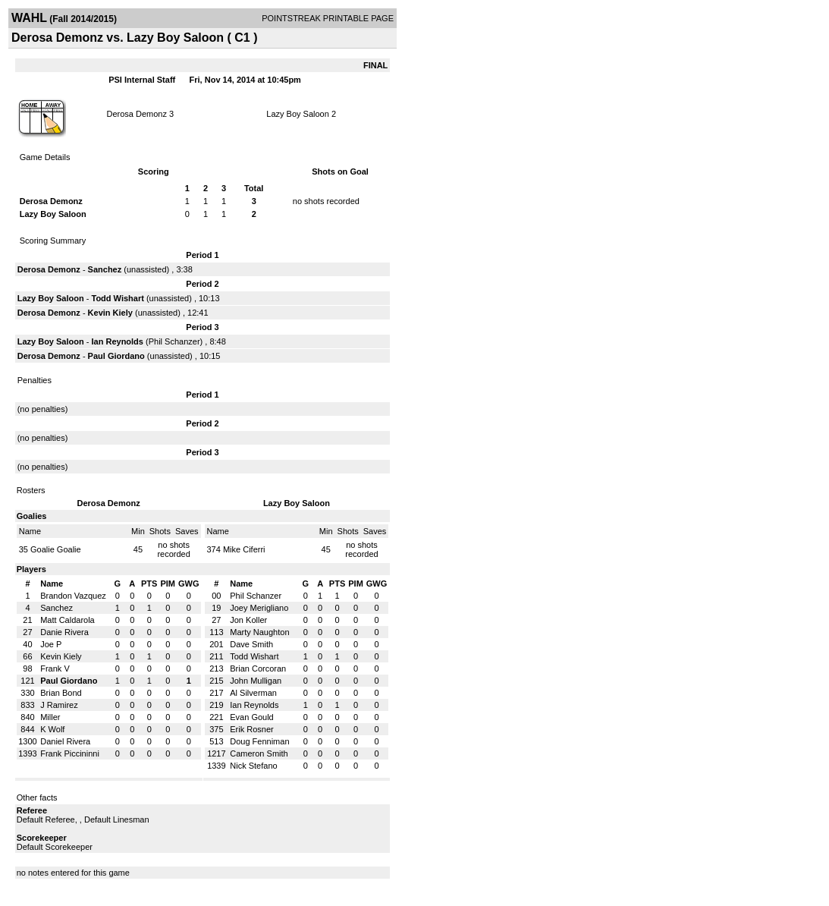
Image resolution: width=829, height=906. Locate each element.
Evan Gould (251, 717)
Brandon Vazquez (73, 595)
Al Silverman (253, 692)
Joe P (50, 644)
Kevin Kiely (110, 312)
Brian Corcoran (258, 668)
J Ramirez (59, 704)
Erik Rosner (251, 729)
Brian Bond (60, 692)
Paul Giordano (116, 355)
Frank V (55, 668)
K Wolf (52, 729)
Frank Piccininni (69, 753)
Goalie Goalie (55, 549)
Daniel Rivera (65, 741)
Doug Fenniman (259, 741)
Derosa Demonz (137, 113)
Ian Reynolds (117, 341)
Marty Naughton (259, 632)
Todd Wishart (118, 298)
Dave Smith (251, 644)
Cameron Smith (258, 753)
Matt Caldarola (67, 619)
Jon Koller (248, 619)
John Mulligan (255, 680)
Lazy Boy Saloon (297, 113)
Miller (50, 717)
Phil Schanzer (174, 341)
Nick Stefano (253, 765)
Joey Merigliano (259, 607)
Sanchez (106, 269)
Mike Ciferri (244, 549)
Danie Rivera (64, 632)
